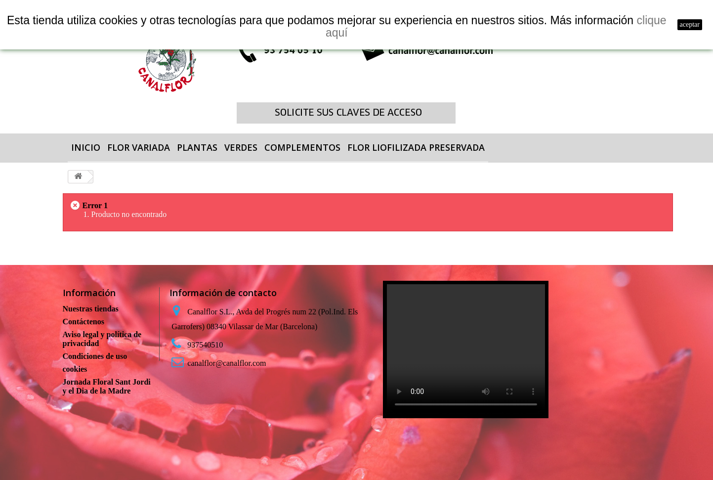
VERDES (240, 147)
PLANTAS (197, 147)
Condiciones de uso (95, 356)
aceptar (690, 24)
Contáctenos (83, 321)
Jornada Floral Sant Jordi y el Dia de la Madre (107, 386)
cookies (75, 369)
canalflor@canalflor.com (226, 363)
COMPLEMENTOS (302, 147)
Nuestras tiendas (91, 309)
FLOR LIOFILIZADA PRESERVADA (416, 147)
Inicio (85, 147)
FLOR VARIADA (138, 147)
